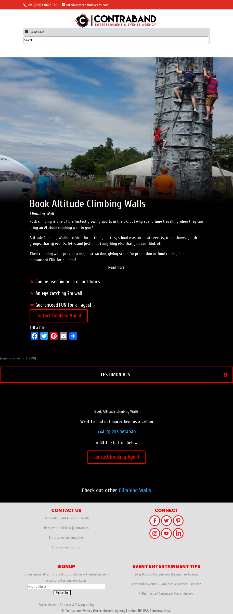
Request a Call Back (57, 528)
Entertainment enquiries (66, 537)
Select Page (34, 31)
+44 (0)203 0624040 (42, 5)
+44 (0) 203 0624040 (116, 432)
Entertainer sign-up (66, 547)
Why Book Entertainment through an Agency (166, 574)
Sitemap (65, 605)
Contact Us (81, 528)
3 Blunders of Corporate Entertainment (166, 594)
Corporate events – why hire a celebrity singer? (166, 584)
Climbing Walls (135, 490)
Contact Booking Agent (58, 315)
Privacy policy (84, 605)
